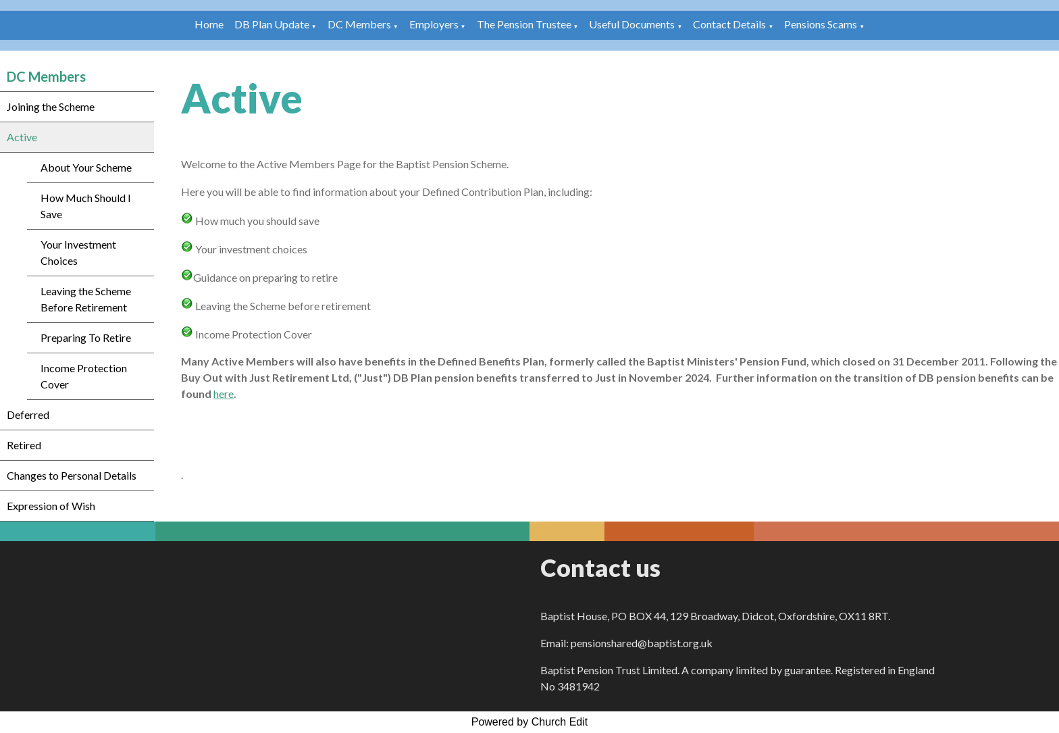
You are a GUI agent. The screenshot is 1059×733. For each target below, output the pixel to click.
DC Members (359, 24)
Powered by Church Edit (529, 722)
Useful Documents (632, 24)
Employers (434, 24)
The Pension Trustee (525, 24)
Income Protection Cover (84, 375)
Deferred (28, 414)
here (223, 393)
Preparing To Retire (86, 337)
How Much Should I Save (86, 205)
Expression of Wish (51, 505)
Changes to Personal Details (71, 475)
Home (209, 24)
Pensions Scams (820, 24)
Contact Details (729, 24)
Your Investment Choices (78, 252)
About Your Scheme (86, 167)
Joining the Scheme (51, 106)
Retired (24, 444)
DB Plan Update (271, 24)
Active (22, 136)
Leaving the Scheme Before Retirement (86, 298)
